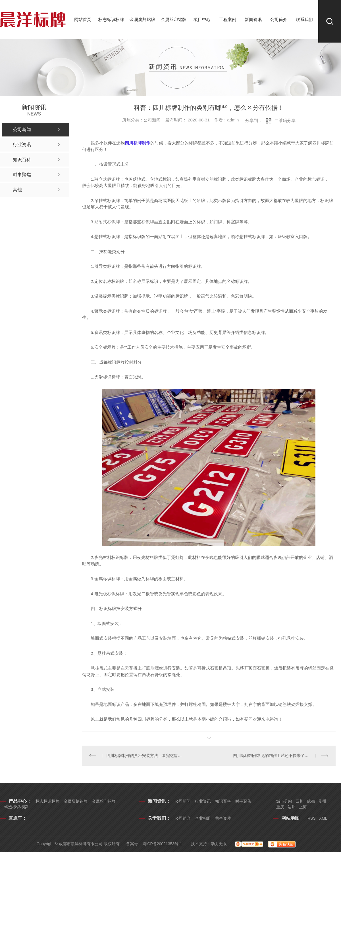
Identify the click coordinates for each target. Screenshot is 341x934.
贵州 (322, 801)
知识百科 (223, 801)
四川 (299, 801)
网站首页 (82, 19)
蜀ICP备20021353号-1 (162, 844)
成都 (311, 801)
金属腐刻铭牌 (142, 19)
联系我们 (304, 19)
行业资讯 (203, 801)
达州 (292, 807)
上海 (303, 807)
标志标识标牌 (111, 19)
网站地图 (290, 818)
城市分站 (284, 801)
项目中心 (202, 19)
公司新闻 (183, 801)
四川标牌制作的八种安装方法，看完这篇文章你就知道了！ (145, 755)
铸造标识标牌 (16, 807)
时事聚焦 (243, 801)
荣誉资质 (223, 818)
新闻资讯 (253, 19)
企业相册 (203, 818)
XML (323, 818)
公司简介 (278, 19)
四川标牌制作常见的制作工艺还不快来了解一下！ (277, 755)
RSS (311, 818)
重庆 (280, 807)
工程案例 (227, 19)
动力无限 (219, 844)
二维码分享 (285, 120)
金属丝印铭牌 (173, 19)
